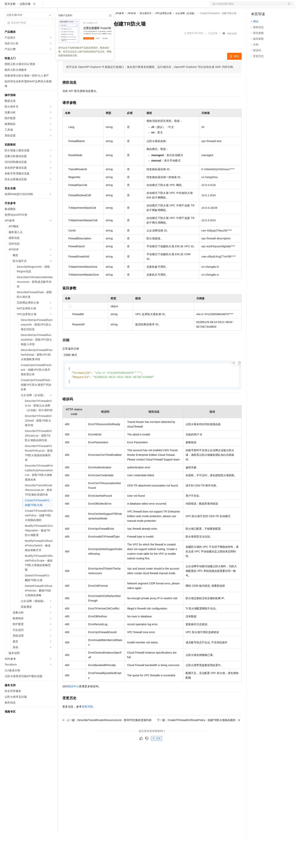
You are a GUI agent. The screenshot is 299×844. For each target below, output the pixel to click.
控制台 (264, 6)
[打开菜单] (6, 6)
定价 (83, 6)
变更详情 (87, 719)
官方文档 (10, 16)
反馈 (156, 751)
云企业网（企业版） (185, 25)
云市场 (94, 6)
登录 (288, 6)
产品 (50, 6)
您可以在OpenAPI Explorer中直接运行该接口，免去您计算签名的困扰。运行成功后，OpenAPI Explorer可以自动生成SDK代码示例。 (151, 79)
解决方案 (62, 6)
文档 (247, 6)
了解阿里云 (127, 6)
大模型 (39, 6)
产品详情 (213, 45)
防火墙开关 (145, 25)
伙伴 (104, 6)
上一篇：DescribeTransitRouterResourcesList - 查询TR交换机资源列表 (107, 733)
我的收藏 (232, 46)
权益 (74, 6)
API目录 (132, 25)
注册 (273, 6)
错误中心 (73, 699)
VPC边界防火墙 (163, 25)
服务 (113, 6)
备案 (255, 6)
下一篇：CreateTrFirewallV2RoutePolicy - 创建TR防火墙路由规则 (198, 733)
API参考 (119, 25)
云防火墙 (25, 16)
